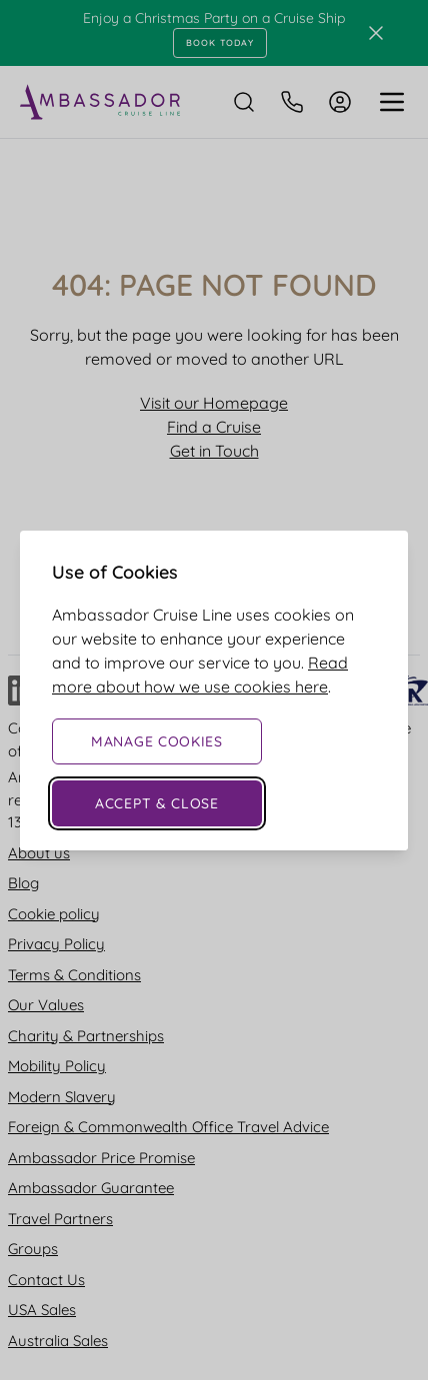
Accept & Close (157, 803)
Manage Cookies (157, 741)
